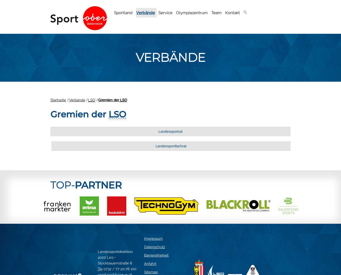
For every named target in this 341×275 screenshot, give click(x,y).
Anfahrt (150, 249)
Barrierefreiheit (156, 241)
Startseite (58, 100)
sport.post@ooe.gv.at (115, 260)
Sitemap (151, 257)
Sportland (123, 12)
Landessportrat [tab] (109, 131)
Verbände (145, 12)
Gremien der (112, 100)
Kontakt (232, 12)
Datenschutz (154, 232)
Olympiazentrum (192, 12)
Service (165, 12)
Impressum (153, 224)
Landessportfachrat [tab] (229, 131)
